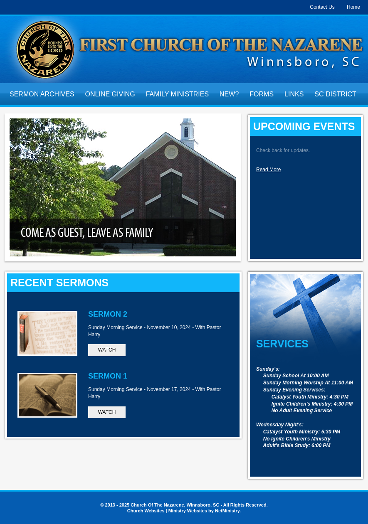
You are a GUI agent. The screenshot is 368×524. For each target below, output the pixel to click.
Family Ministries (177, 94)
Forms (261, 94)
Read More (268, 169)
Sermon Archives (42, 94)
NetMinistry (227, 510)
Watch (107, 350)
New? (229, 94)
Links (294, 94)
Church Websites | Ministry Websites (167, 510)
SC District (335, 94)
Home (353, 7)
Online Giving (110, 94)
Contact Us (322, 7)
